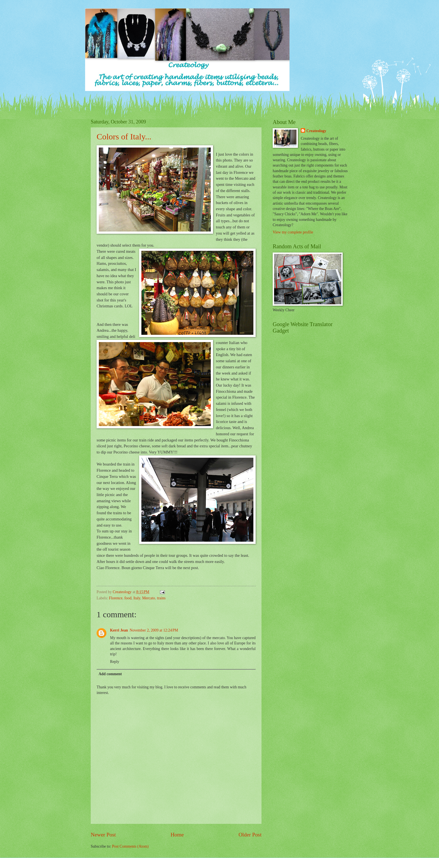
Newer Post (103, 835)
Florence (115, 598)
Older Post (250, 835)
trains (161, 598)
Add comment (110, 674)
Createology (316, 131)
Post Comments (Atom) (130, 846)
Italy (136, 598)
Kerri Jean (119, 630)
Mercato (148, 598)
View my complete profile (293, 232)
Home (177, 835)
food (127, 598)
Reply (114, 662)
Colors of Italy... (124, 136)
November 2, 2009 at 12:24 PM (154, 630)
